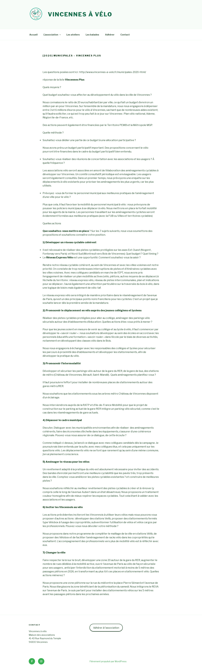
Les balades (92, 34)
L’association (52, 34)
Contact (125, 34)
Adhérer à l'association (106, 627)
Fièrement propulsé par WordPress (108, 661)
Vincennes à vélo (80, 14)
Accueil (33, 34)
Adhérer (109, 34)
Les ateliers (73, 34)
